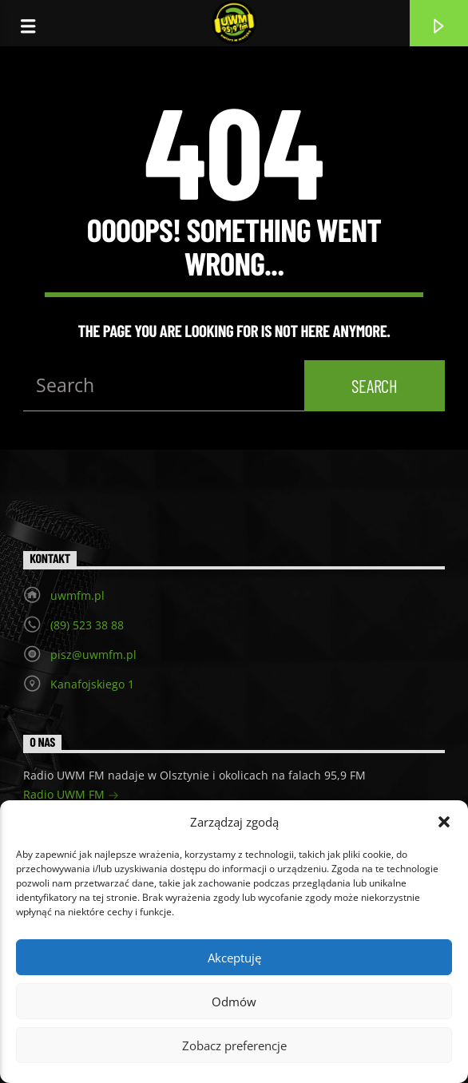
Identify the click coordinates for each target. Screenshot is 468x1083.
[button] (444, 822)
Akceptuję (234, 958)
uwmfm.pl (77, 595)
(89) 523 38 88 (87, 625)
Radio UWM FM (71, 796)
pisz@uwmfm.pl (93, 654)
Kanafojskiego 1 (92, 684)
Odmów (234, 1002)
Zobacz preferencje (234, 1045)
